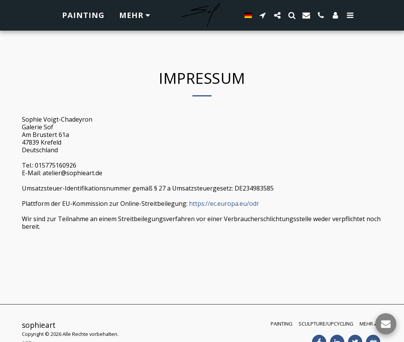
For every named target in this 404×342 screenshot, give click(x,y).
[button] (259, 15)
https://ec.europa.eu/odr (224, 203)
